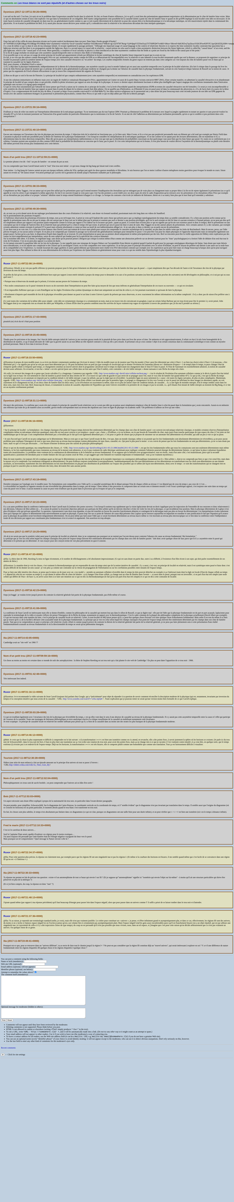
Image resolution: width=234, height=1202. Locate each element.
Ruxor (6, 263)
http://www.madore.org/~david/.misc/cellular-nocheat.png (123, 373)
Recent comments (8, 1056)
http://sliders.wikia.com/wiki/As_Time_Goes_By (29, 765)
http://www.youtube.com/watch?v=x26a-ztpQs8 (82, 699)
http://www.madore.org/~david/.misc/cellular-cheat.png (39, 380)
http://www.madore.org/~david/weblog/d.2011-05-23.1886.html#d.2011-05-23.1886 (103, 448)
